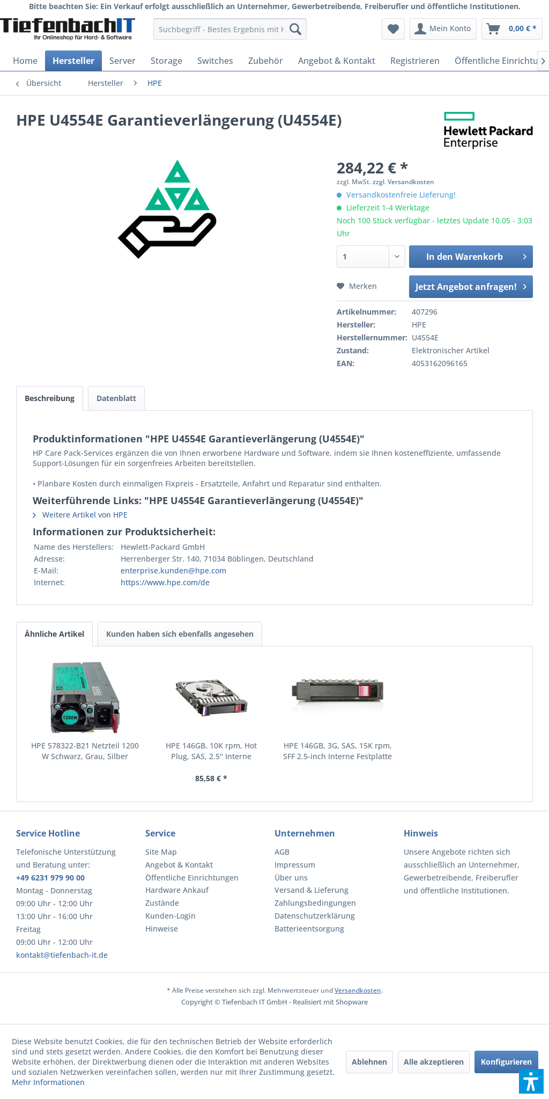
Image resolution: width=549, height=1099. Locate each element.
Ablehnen (369, 1062)
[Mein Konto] (443, 29)
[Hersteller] (73, 60)
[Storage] (166, 60)
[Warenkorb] (512, 29)
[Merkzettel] (393, 29)
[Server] (122, 60)
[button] (531, 1081)
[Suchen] (295, 29)
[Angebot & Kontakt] (337, 60)
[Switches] (215, 60)
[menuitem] (230, 29)
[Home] (25, 60)
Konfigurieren (506, 1062)
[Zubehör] (266, 60)
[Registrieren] (415, 60)
